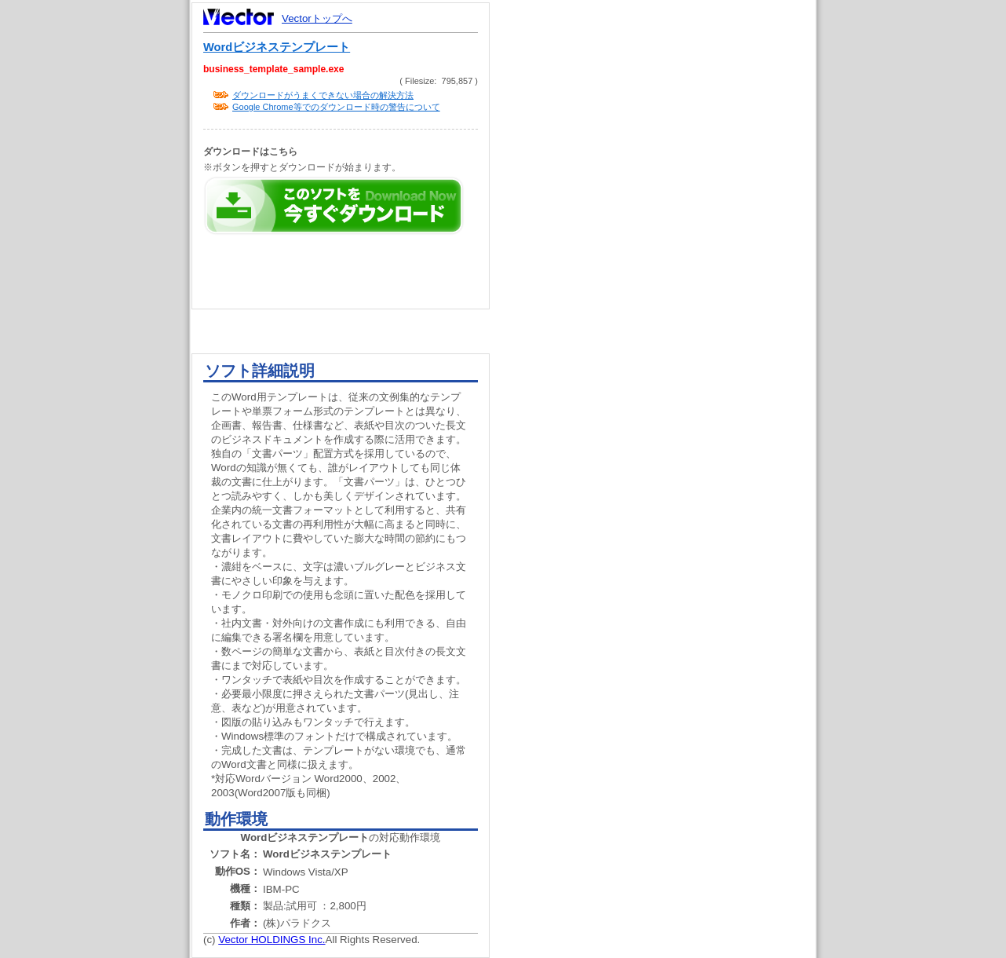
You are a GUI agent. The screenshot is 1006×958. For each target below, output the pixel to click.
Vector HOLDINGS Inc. (271, 939)
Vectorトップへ (317, 18)
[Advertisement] (666, 298)
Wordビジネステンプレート (276, 47)
